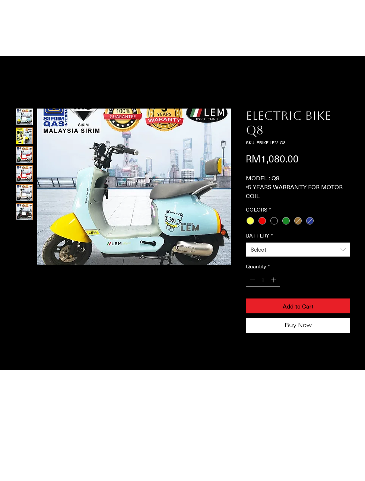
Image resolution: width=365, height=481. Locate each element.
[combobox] (298, 249)
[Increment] (274, 279)
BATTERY (259, 235)
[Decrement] (251, 279)
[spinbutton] (263, 279)
